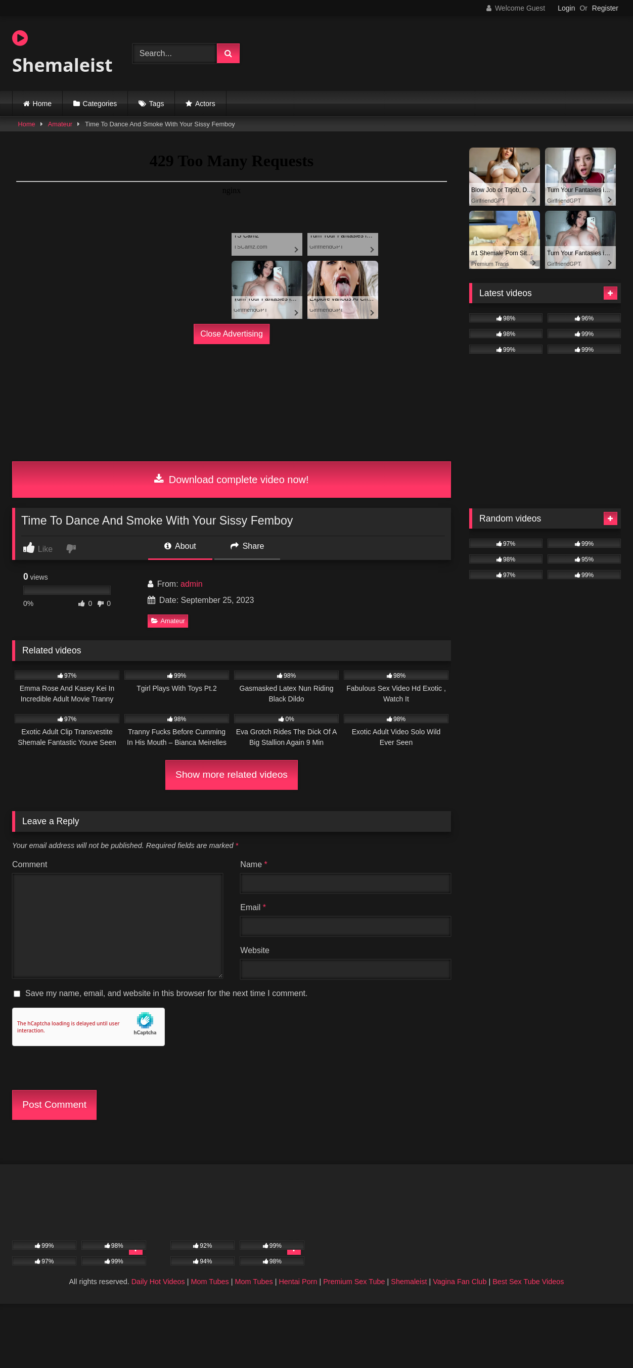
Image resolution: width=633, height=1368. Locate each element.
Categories (100, 104)
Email (253, 907)
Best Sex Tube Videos (528, 1282)
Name (253, 864)
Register (605, 8)
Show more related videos (231, 774)
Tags (156, 104)
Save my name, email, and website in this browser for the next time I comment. (166, 993)
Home (42, 104)
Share (247, 546)
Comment (29, 864)
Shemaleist (62, 53)
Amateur (60, 124)
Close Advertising (231, 333)
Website (254, 950)
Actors (205, 104)
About (180, 546)
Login (566, 8)
